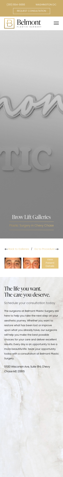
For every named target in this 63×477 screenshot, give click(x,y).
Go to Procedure (46, 249)
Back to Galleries (17, 249)
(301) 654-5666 (16, 5)
